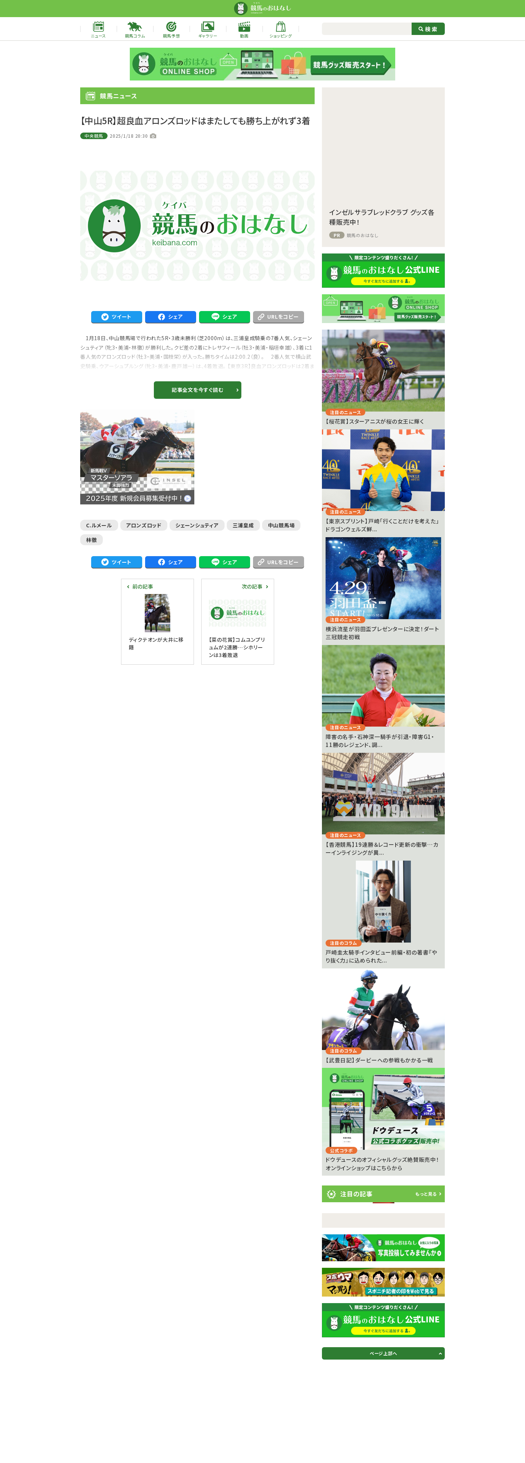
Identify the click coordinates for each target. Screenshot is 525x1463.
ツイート (116, 316)
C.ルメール (99, 525)
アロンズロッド (144, 525)
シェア (170, 316)
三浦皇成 (243, 525)
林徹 (91, 539)
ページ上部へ (383, 1353)
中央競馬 (94, 136)
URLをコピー (278, 316)
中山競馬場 (281, 525)
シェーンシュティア (197, 525)
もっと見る (426, 1194)
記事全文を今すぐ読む (197, 389)
